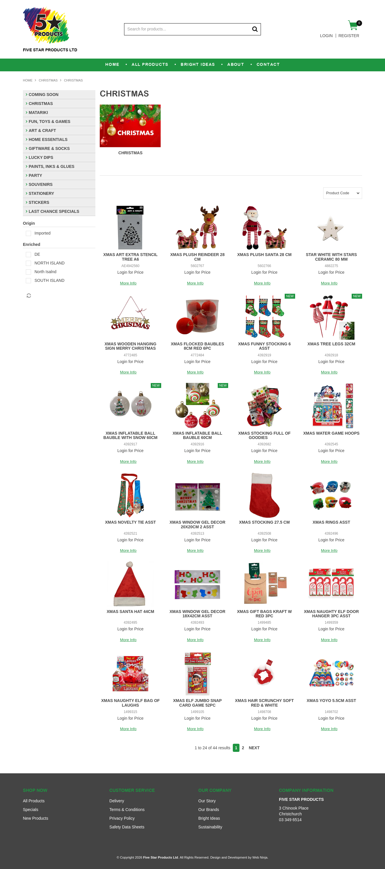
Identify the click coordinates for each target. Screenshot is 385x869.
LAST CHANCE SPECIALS (54, 211)
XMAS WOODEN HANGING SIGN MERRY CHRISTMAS (130, 346)
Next (254, 747)
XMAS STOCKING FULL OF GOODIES (264, 435)
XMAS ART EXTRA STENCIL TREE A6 (130, 256)
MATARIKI (38, 112)
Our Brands (208, 809)
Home (105, 65)
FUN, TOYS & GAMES (49, 121)
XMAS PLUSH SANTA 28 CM (264, 254)
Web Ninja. (260, 857)
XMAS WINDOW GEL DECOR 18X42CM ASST (198, 613)
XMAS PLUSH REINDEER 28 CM (197, 256)
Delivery (116, 801)
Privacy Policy (122, 818)
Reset (28, 295)
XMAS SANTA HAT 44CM (130, 611)
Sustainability (210, 827)
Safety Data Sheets (126, 827)
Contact (275, 65)
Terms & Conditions (126, 809)
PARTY (35, 175)
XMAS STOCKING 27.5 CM (264, 522)
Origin (29, 223)
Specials (30, 809)
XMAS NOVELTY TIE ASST (130, 522)
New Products (35, 818)
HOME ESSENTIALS (48, 139)
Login (326, 36)
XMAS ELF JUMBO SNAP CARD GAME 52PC (197, 702)
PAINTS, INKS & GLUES (52, 166)
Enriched (31, 244)
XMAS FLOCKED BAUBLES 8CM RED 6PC (197, 346)
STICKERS (39, 202)
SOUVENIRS (40, 184)
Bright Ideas (198, 65)
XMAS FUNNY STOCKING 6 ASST (264, 346)
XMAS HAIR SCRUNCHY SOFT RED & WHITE (264, 702)
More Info (128, 283)
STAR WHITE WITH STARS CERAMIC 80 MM (331, 256)
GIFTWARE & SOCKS (49, 148)
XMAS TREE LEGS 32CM (331, 344)
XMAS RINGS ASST (331, 522)
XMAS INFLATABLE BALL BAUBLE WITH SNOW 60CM (130, 435)
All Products (146, 65)
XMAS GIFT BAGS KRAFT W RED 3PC (264, 613)
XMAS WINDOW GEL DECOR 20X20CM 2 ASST (198, 524)
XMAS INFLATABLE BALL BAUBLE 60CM (197, 435)
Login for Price (130, 272)
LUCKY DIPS (41, 157)
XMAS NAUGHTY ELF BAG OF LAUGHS (130, 702)
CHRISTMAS (48, 80)
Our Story (207, 801)
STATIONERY (41, 193)
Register (348, 36)
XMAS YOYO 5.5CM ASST (331, 700)
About (239, 65)
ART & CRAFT (42, 130)
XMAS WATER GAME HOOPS (331, 433)
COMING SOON (44, 94)
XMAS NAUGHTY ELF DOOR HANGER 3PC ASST (331, 613)
